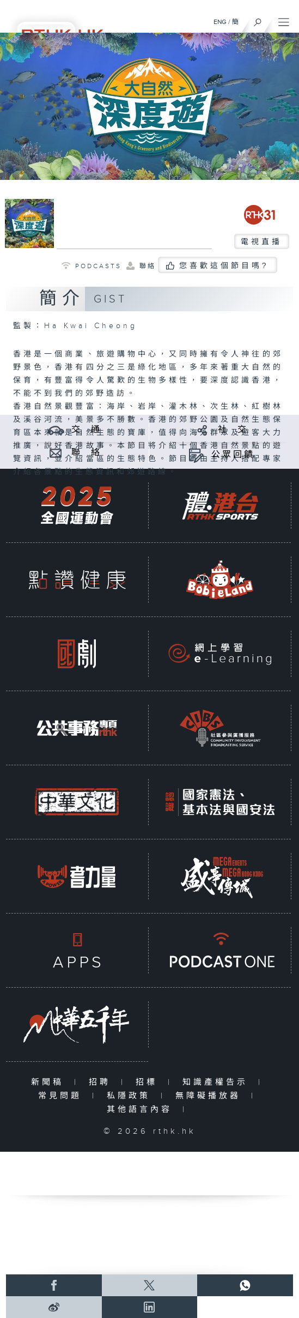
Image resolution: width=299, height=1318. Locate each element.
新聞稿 (50, 1082)
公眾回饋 (233, 455)
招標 (149, 1082)
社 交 (233, 430)
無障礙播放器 (210, 1096)
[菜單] (284, 19)
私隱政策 (131, 1096)
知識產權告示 (217, 1082)
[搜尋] (258, 19)
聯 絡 (86, 453)
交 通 (86, 430)
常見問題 (62, 1096)
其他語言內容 (142, 1109)
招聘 (102, 1082)
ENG (220, 22)
